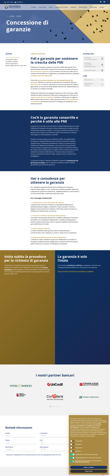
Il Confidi (34, 7)
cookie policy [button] (95, 427)
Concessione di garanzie (13, 57)
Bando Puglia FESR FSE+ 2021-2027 (16, 65)
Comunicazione (83, 7)
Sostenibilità (94, 7)
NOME (7, 433)
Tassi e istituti (43, 7)
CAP (41, 440)
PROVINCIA (9, 447)
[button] (5, 391)
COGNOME (44, 433)
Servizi (51, 7)
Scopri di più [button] (89, 471)
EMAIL (7, 440)
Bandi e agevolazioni (12, 63)
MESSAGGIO (44, 447)
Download (73, 7)
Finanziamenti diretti (12, 59)
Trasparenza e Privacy (62, 7)
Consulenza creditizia (12, 61)
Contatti (102, 7)
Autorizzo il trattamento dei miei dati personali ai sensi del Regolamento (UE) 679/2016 (34, 455)
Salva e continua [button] (89, 467)
